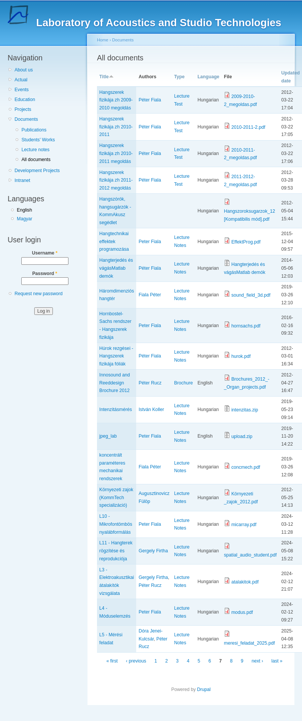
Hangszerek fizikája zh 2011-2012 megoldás (116, 180)
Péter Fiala (149, 100)
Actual (20, 79)
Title (106, 76)
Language (208, 76)
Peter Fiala (149, 241)
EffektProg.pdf (246, 242)
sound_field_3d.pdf (250, 295)
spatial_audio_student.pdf (250, 555)
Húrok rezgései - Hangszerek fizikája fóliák (116, 356)
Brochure (183, 383)
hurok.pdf (241, 356)
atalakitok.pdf (245, 582)
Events (21, 89)
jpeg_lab (108, 436)
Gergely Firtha (153, 550)
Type (179, 76)
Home (102, 40)
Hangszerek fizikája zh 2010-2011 (116, 126)
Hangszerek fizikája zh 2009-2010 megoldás (116, 100)
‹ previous (136, 661)
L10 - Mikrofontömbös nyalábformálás (115, 524)
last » (277, 661)
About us (23, 70)
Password (44, 273)
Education (24, 99)
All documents (35, 159)
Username (44, 253)
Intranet (22, 180)
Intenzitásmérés (115, 409)
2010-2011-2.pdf (248, 127)
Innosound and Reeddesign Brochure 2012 (114, 382)
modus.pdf (242, 612)
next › (257, 661)
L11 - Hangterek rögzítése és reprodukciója (115, 550)
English (24, 210)
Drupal (204, 689)
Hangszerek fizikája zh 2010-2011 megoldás (116, 153)
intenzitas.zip (244, 410)
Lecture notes (35, 149)
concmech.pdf (245, 467)
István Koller (151, 409)
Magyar (24, 218)
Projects (22, 109)
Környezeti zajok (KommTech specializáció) (116, 497)
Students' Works (38, 139)
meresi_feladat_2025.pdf (249, 643)
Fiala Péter (149, 294)
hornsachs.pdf (245, 326)
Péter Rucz (149, 383)
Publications (33, 130)
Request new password (38, 293)
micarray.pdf (243, 524)
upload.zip (241, 436)
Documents (26, 119)
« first (112, 661)
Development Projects (37, 170)
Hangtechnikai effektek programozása (114, 241)
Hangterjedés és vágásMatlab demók (116, 268)
